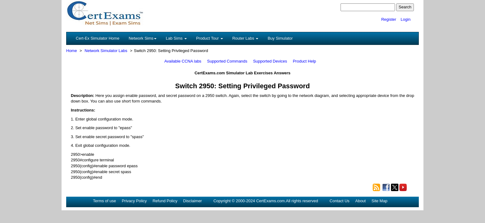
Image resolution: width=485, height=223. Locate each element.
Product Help (304, 61)
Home (71, 50)
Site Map (379, 201)
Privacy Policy (134, 201)
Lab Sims (176, 38)
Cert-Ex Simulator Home (97, 38)
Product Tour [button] (209, 38)
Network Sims (143, 38)
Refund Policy (164, 201)
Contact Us (340, 201)
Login (405, 19)
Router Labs (245, 38)
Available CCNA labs (182, 61)
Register (388, 19)
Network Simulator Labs (106, 50)
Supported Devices (270, 61)
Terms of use (104, 201)
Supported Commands (227, 61)
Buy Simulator (280, 38)
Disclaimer (192, 201)
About (360, 201)
